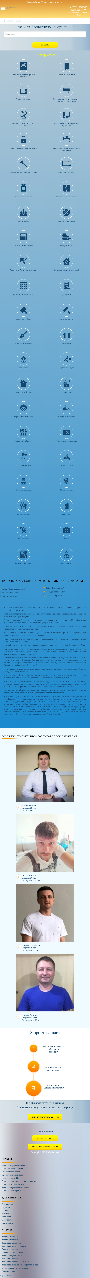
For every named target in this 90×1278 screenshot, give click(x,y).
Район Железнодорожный (13, 589)
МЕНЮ (11, 8)
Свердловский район (55, 592)
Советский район (54, 595)
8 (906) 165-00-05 (78, 7)
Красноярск (78, 10)
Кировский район (10, 592)
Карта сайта (5, 1275)
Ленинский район (10, 596)
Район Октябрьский (55, 588)
